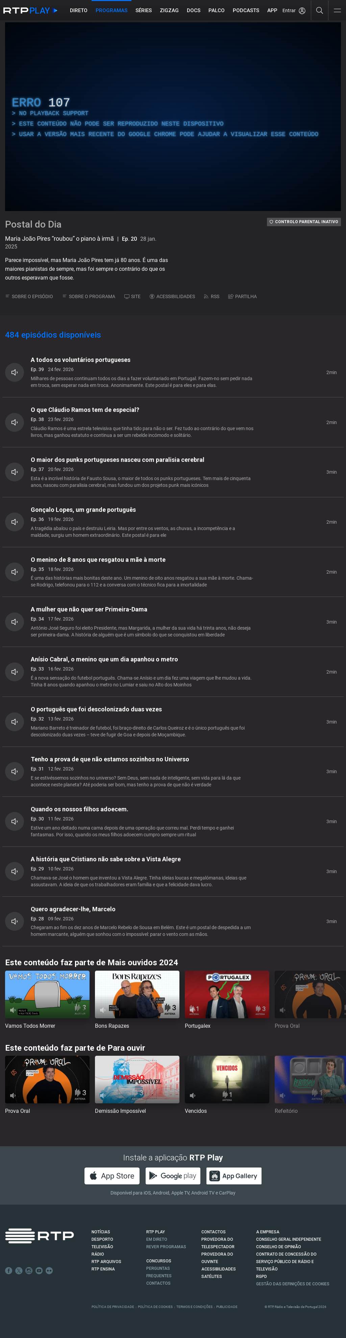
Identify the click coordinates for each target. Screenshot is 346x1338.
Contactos (158, 1283)
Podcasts (246, 10)
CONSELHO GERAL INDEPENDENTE (288, 1239)
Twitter (19, 1271)
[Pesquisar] (319, 10)
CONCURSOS (158, 1261)
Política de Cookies (155, 1307)
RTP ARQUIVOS (106, 1261)
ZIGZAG (169, 10)
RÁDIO (98, 1254)
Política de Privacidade (113, 1307)
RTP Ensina (103, 1269)
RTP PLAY (155, 1232)
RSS (211, 296)
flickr (49, 1271)
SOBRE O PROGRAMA (88, 296)
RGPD (261, 1276)
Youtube (39, 1271)
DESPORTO (102, 1239)
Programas (111, 10)
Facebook (9, 1271)
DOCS (193, 10)
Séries (143, 10)
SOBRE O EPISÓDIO (29, 296)
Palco (216, 10)
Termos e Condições (194, 1307)
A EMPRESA (267, 1232)
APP (272, 10)
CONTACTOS (213, 1232)
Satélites (211, 1276)
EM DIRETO (156, 1239)
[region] (173, 116)
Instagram (29, 1271)
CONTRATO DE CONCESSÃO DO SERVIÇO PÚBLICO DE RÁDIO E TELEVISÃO (286, 1261)
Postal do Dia (33, 224)
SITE (132, 296)
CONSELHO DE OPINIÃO (278, 1246)
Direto (79, 10)
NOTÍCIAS (101, 1232)
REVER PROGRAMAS (166, 1246)
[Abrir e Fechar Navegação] (337, 11)
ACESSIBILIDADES (172, 296)
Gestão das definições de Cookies (292, 1284)
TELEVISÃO (102, 1246)
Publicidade (227, 1307)
